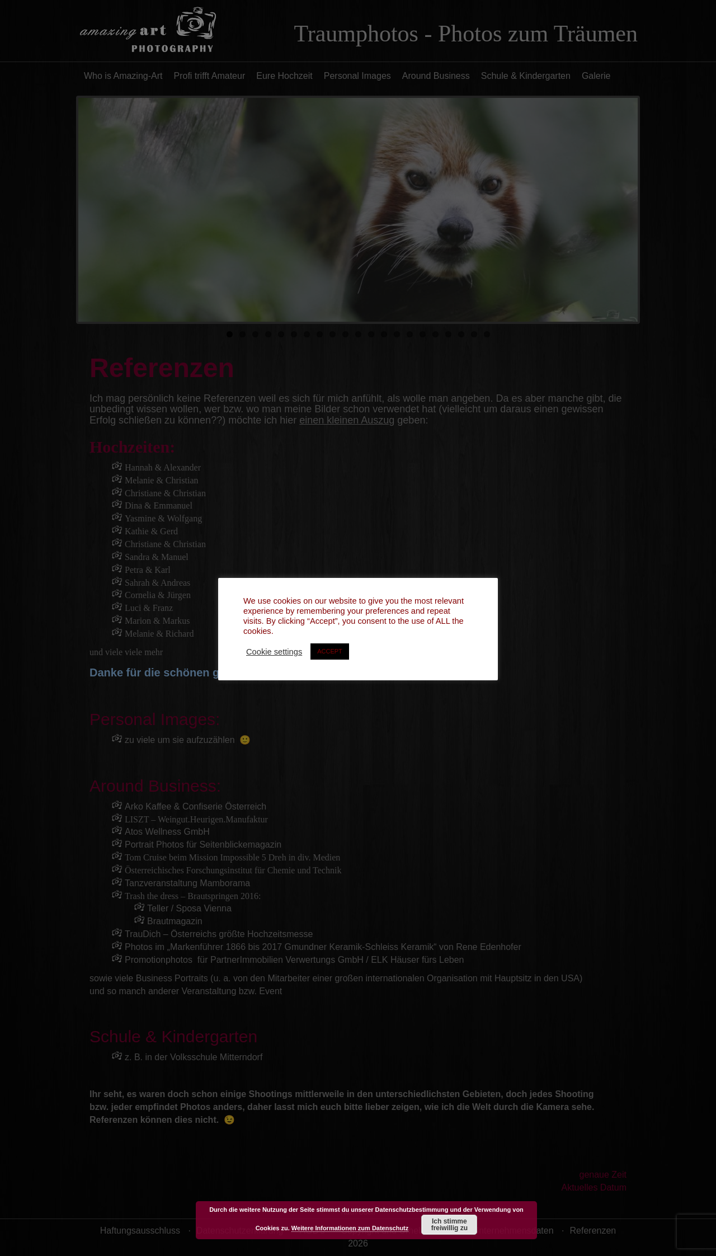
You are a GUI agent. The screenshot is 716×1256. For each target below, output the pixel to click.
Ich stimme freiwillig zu (449, 1224)
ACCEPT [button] (329, 651)
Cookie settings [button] (274, 651)
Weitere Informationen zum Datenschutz (349, 1228)
